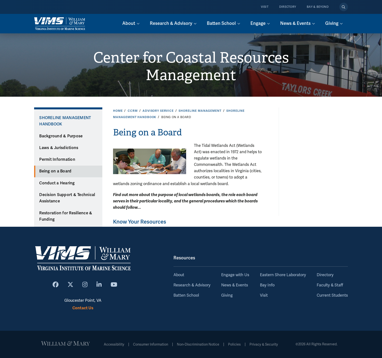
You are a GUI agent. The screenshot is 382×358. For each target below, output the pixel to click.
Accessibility (114, 344)
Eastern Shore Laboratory (283, 275)
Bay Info (267, 285)
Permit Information (57, 159)
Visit (264, 7)
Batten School (186, 295)
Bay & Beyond (318, 7)
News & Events (234, 285)
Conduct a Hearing (57, 183)
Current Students (332, 295)
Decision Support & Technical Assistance (67, 198)
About (178, 275)
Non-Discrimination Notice (198, 344)
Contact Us (82, 308)
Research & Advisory (191, 285)
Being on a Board (55, 171)
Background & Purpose (61, 136)
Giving (227, 295)
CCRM (132, 111)
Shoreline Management (200, 111)
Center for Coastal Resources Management (191, 66)
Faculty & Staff (330, 285)
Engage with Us (235, 275)
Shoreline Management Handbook (65, 121)
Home (118, 111)
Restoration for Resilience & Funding (65, 216)
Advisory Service (158, 111)
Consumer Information (150, 344)
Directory (287, 7)
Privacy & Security (263, 344)
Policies (234, 344)
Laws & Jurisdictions (58, 147)
